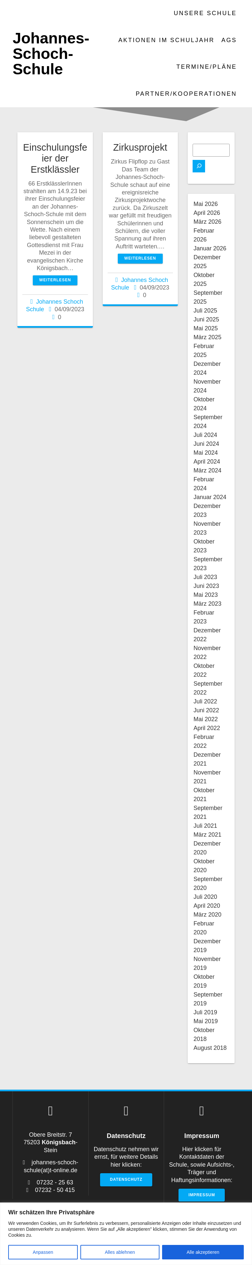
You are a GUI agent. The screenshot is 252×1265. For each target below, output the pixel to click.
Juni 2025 (206, 319)
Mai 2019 (206, 1021)
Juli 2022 (205, 701)
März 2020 (207, 914)
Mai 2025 (206, 328)
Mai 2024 (206, 452)
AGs (229, 40)
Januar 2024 (210, 497)
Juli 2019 (205, 1012)
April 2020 (207, 905)
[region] (126, 1233)
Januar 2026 (210, 248)
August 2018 (210, 1048)
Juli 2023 (205, 577)
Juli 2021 (205, 825)
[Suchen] (199, 166)
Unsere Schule (205, 13)
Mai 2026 (206, 204)
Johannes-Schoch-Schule (50, 54)
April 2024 (207, 461)
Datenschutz (126, 1179)
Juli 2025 (205, 310)
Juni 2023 (206, 586)
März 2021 (207, 834)
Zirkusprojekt (140, 147)
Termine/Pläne (207, 66)
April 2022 (207, 728)
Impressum (201, 1195)
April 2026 (207, 213)
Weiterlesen (55, 280)
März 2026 (207, 221)
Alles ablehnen (120, 1252)
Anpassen (43, 1252)
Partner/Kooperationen (186, 93)
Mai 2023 (206, 595)
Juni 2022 (206, 710)
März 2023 (207, 603)
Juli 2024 (205, 435)
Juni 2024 (206, 444)
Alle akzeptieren (203, 1252)
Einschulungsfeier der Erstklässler (55, 158)
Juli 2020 (205, 897)
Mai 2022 (206, 719)
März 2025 (207, 337)
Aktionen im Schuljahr (166, 40)
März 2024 (207, 470)
